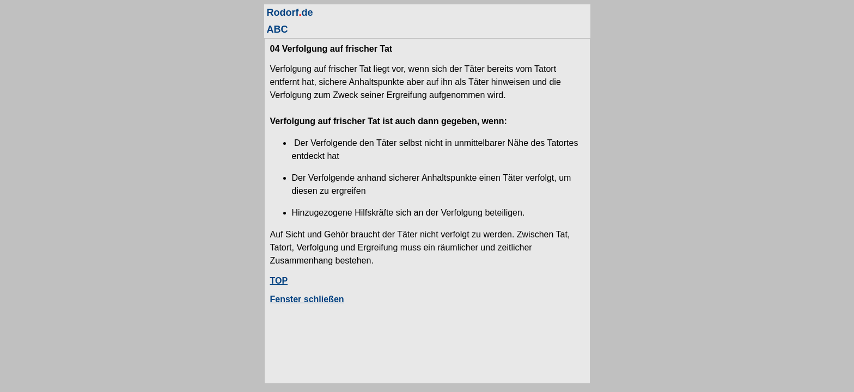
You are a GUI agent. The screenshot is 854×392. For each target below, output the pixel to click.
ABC (277, 29)
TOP (279, 280)
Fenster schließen (307, 299)
